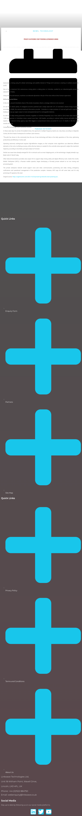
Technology (46, 31)
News (36, 31)
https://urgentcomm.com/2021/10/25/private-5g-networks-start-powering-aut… (35, 177)
